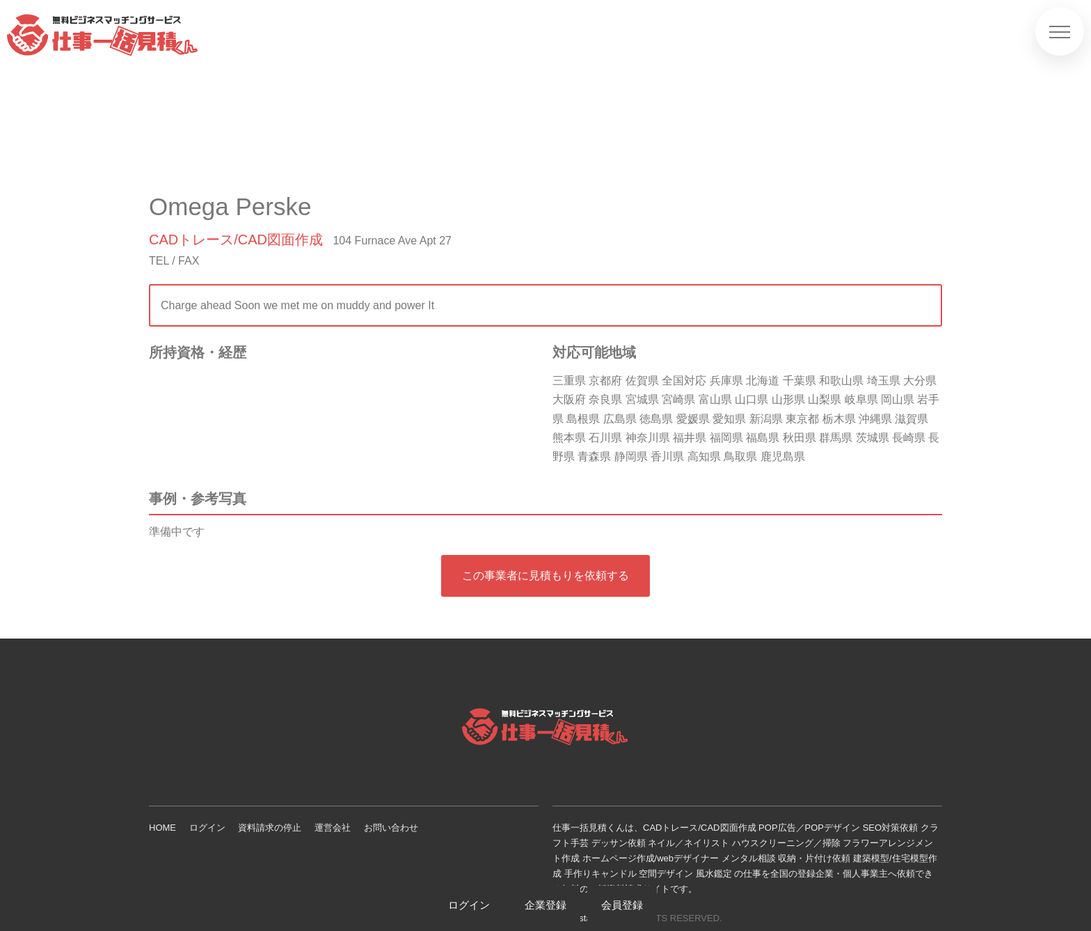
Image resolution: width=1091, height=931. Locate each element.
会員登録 (622, 905)
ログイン (207, 827)
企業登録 (545, 905)
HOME (162, 827)
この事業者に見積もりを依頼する (545, 575)
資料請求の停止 (269, 827)
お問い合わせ (391, 827)
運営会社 (332, 827)
